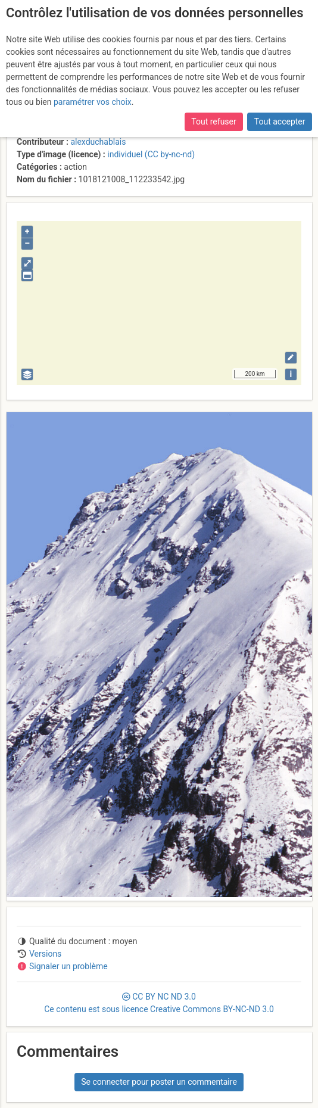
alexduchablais (98, 142)
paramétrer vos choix (93, 102)
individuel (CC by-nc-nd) (151, 154)
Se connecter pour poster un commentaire (159, 1082)
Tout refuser (213, 121)
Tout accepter (279, 121)
